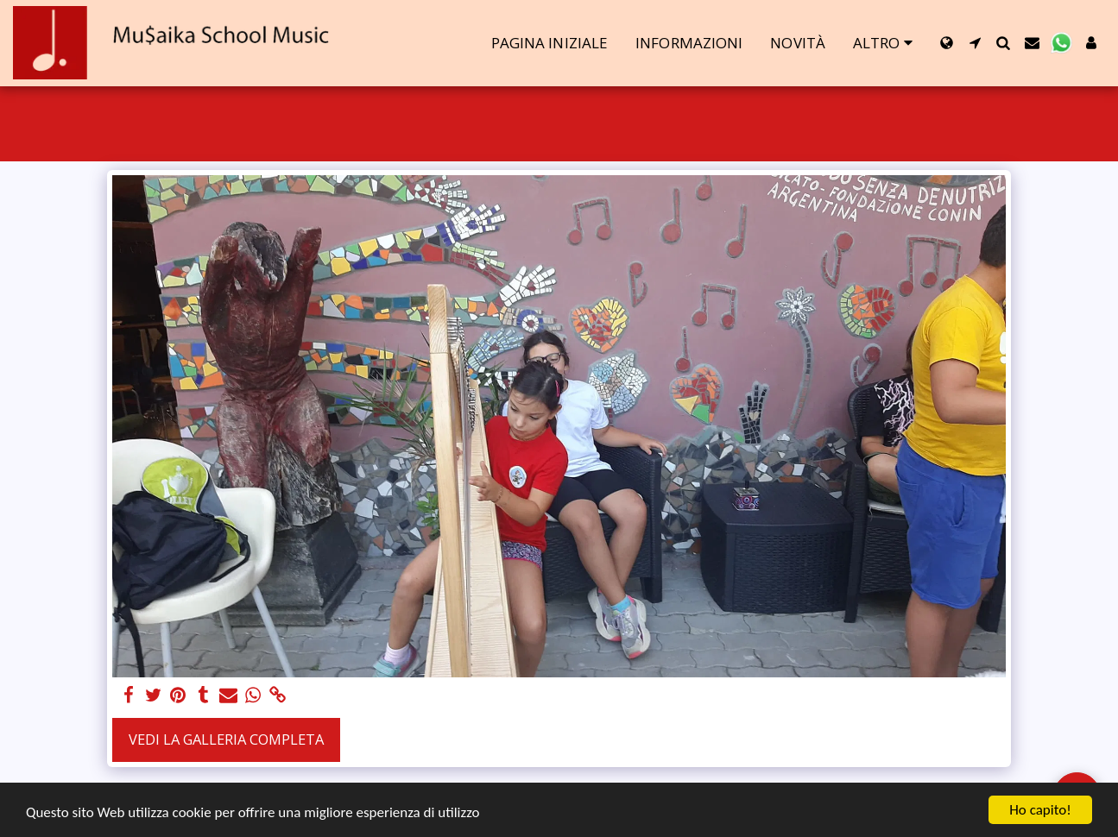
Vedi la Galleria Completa (226, 739)
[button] (975, 42)
